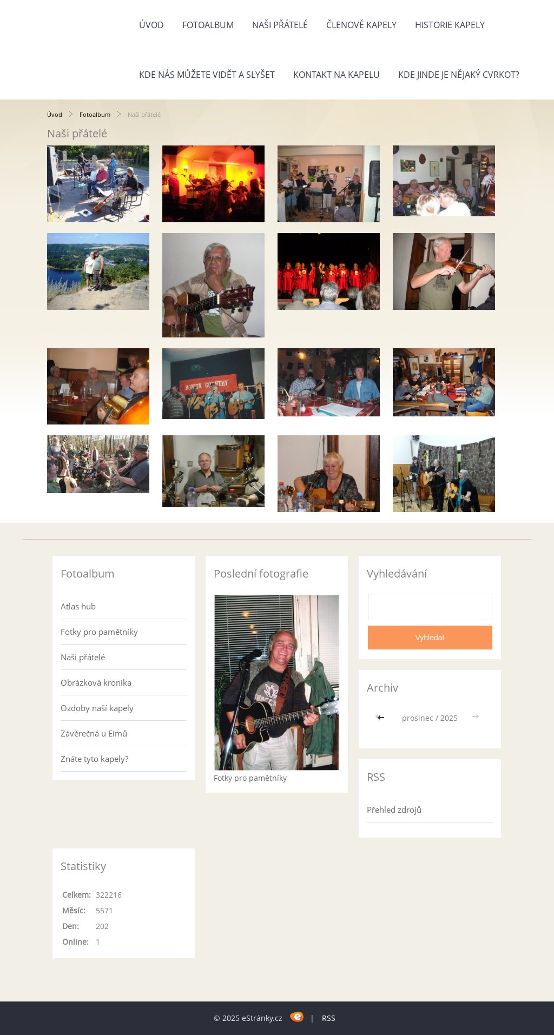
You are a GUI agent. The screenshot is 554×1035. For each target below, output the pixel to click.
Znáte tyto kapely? (94, 758)
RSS (328, 1018)
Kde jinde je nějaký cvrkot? (458, 75)
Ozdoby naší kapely (97, 707)
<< (382, 718)
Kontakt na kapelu (336, 75)
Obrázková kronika (96, 682)
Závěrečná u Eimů (94, 733)
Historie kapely (450, 25)
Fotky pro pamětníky (99, 631)
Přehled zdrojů (394, 809)
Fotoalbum (208, 25)
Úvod (151, 25)
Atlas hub (78, 606)
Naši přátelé (280, 25)
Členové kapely (361, 25)
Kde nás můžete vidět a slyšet (207, 75)
